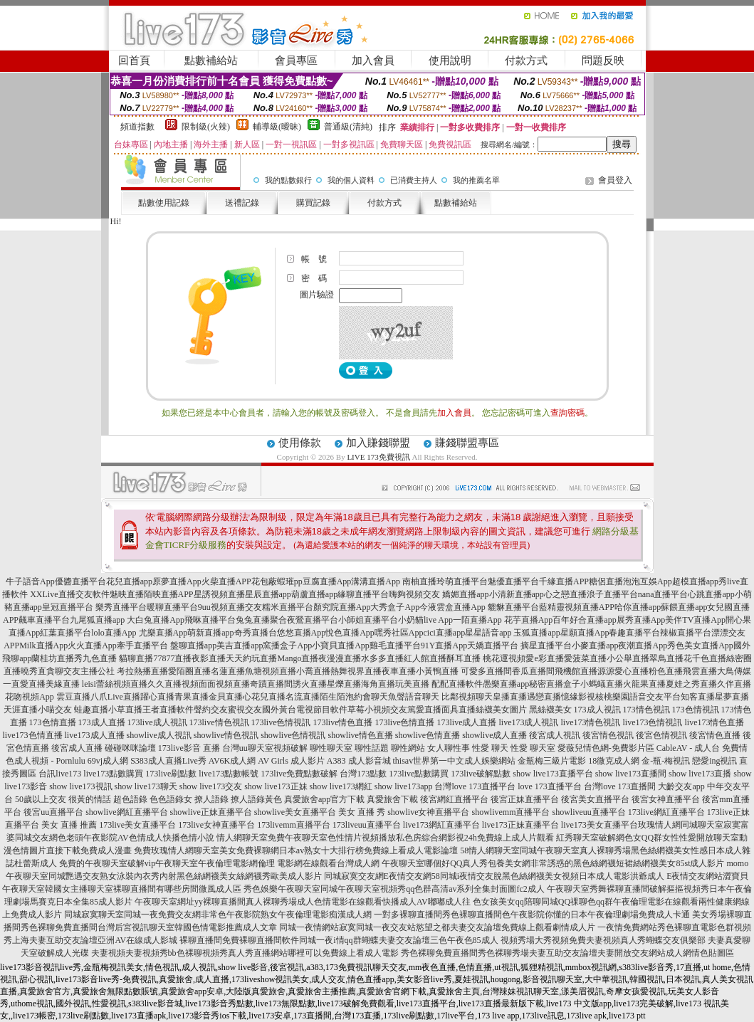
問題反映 (603, 60)
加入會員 (373, 60)
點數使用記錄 (163, 203)
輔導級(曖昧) (277, 127)
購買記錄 (313, 203)
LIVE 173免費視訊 (378, 457)
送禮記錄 (242, 203)
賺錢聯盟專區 (467, 442)
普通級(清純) (348, 127)
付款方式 (526, 60)
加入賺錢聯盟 (378, 442)
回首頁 (134, 60)
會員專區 (296, 60)
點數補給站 (211, 60)
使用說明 (450, 60)
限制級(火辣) (206, 127)
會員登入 (615, 180)
